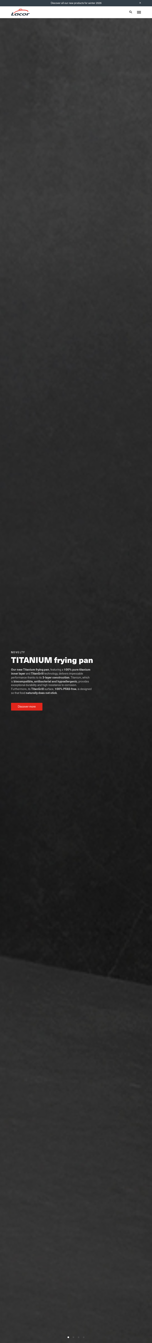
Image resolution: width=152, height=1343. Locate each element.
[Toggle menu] (139, 12)
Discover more (27, 706)
